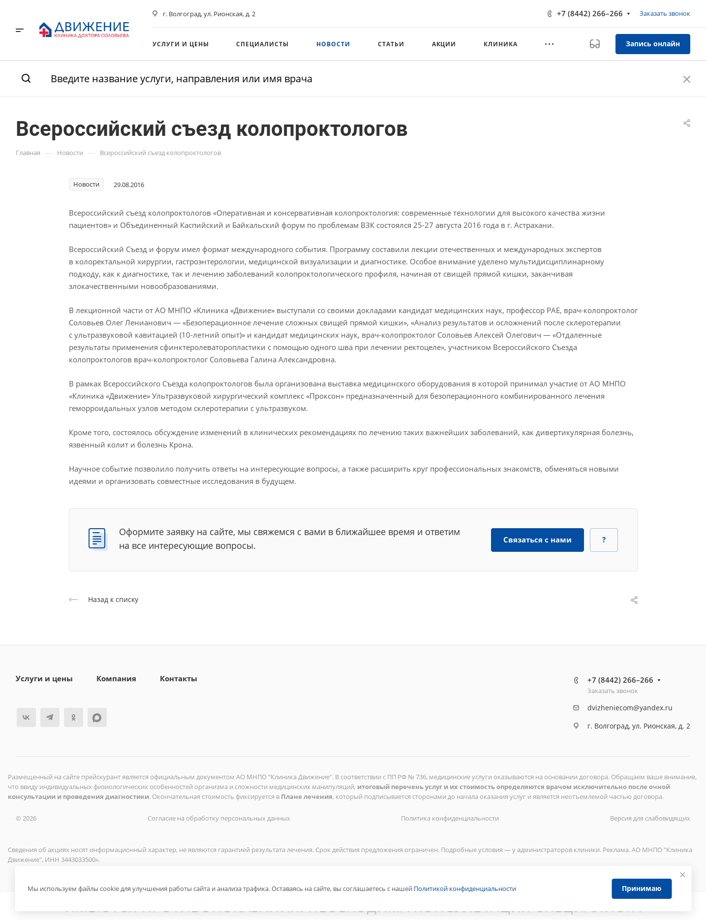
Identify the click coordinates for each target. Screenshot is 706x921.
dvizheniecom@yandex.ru (630, 707)
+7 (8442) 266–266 (590, 13)
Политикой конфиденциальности (465, 888)
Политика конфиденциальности (450, 818)
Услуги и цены (44, 678)
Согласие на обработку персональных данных (219, 818)
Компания (116, 678)
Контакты (178, 678)
